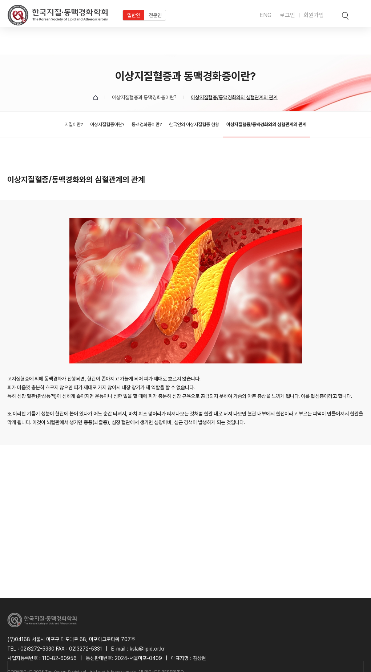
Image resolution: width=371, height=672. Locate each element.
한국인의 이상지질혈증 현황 (194, 124)
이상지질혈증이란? (107, 124)
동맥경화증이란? (147, 124)
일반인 (133, 15)
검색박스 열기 (337, 14)
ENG (265, 15)
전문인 (155, 15)
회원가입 (313, 15)
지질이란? (74, 124)
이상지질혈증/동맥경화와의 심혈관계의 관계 (266, 124)
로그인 (287, 15)
